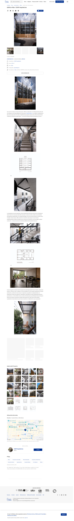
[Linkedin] (13, 11)
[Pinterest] (18, 11)
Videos (44, 1)
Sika (15, 69)
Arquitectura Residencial (36, 477)
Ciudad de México (29, 113)
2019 (12, 65)
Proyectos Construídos (16, 477)
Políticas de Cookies (11, 515)
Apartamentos (10, 59)
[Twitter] (10, 11)
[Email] (16, 11)
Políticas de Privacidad (40, 514)
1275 (12, 63)
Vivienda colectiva (11, 480)
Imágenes (29, 1)
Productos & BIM (35, 1)
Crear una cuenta (59, 1)
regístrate (26, 517)
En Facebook (35, 480)
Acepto (64, 514)
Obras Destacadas (26, 477)
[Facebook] (8, 11)
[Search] (18, 2)
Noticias (41, 1)
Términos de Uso (31, 514)
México (23, 59)
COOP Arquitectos (17, 61)
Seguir (37, 467)
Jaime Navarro (16, 67)
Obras (25, 1)
